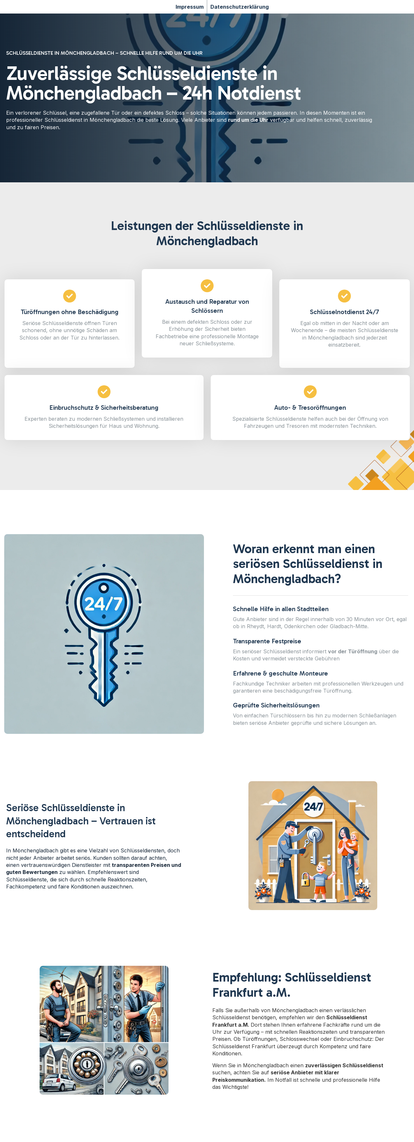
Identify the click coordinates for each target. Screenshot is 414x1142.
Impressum (190, 7)
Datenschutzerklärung (239, 7)
